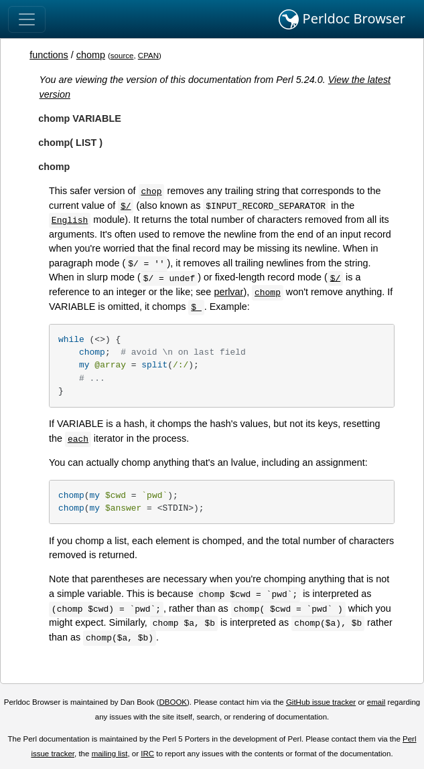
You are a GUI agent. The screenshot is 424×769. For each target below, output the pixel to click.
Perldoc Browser (342, 19)
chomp (90, 55)
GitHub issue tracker (321, 702)
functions (48, 55)
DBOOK (173, 702)
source (122, 56)
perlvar (228, 291)
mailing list (110, 754)
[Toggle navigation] (27, 19)
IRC (147, 754)
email (376, 702)
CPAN (148, 56)
